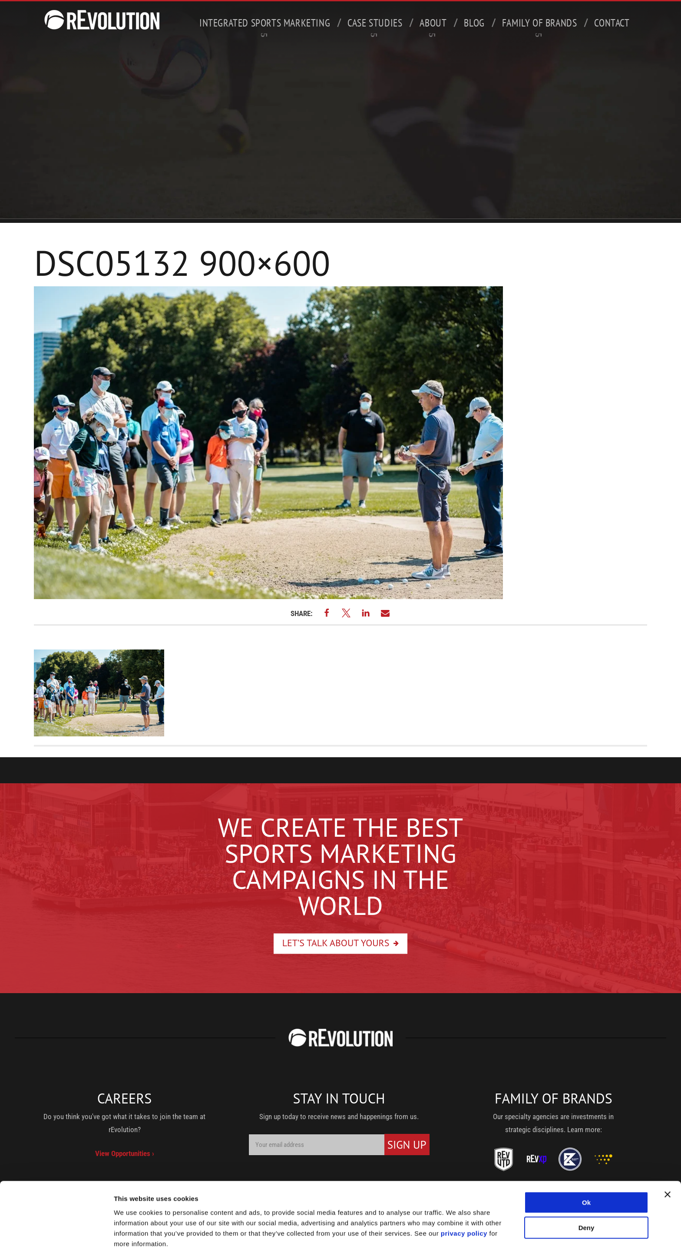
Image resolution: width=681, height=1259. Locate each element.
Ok (586, 1176)
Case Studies (374, 26)
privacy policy (464, 1207)
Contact (611, 23)
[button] (326, 612)
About (433, 26)
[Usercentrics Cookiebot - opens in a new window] (56, 1242)
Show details (134, 1242)
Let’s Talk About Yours (336, 942)
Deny (587, 1202)
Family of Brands (539, 26)
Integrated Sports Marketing (264, 26)
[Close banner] (667, 1169)
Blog (474, 23)
